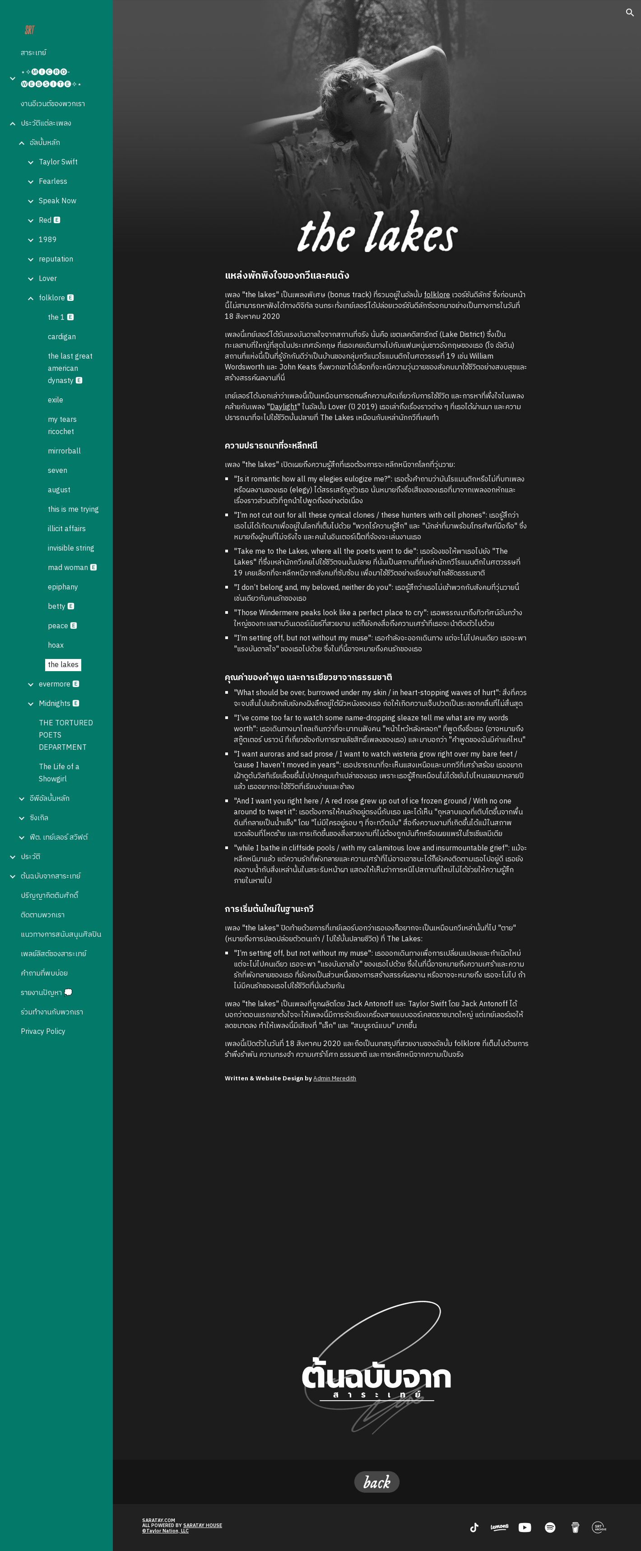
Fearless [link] (53, 182)
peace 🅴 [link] (62, 626)
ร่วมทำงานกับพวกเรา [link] (52, 1012)
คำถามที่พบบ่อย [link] (44, 973)
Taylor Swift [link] (58, 162)
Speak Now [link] (57, 201)
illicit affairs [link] (67, 529)
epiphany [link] (63, 587)
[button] (630, 12)
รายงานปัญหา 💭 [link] (47, 993)
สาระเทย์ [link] (33, 53)
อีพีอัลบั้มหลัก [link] (50, 799)
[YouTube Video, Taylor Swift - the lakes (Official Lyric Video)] (376, 1183)
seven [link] (57, 471)
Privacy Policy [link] (43, 1032)
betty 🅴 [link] (61, 607)
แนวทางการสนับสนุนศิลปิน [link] (61, 935)
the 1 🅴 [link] (61, 318)
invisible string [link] (71, 548)
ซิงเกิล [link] (39, 818)
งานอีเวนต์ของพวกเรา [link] (53, 104)
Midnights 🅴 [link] (59, 704)
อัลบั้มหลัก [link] (45, 143)
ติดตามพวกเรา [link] (43, 915)
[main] (376, 664)
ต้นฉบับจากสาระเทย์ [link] (50, 876)
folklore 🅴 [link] (56, 298)
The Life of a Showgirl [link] (59, 773)
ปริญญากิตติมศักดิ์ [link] (49, 896)
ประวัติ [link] (30, 857)
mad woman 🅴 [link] (72, 568)
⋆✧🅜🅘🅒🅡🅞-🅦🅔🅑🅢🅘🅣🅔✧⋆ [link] (51, 78)
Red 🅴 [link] (49, 221)
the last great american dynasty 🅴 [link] (70, 368)
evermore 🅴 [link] (59, 684)
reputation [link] (56, 259)
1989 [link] (48, 240)
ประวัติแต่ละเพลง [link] (46, 123)
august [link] (59, 490)
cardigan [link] (62, 337)
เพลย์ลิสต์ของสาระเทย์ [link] (53, 954)
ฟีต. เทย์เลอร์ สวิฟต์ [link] (59, 838)
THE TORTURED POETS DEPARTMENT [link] (66, 735)
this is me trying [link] (73, 510)
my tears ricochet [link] (62, 426)
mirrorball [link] (64, 451)
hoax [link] (56, 646)
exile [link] (55, 400)
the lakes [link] (63, 665)
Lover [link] (48, 279)
